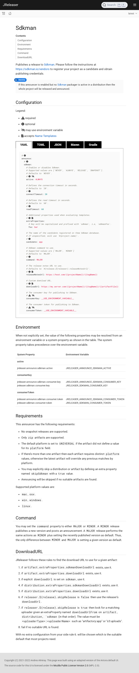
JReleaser (10, 5)
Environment (24, 44)
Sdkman (49, 64)
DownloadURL (25, 57)
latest (131, 13)
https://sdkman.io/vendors (33, 69)
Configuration (25, 40)
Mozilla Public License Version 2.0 (71, 665)
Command (23, 53)
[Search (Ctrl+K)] (114, 5)
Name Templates (45, 136)
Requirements (25, 49)
